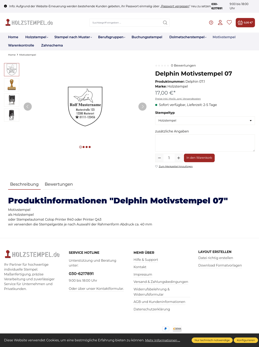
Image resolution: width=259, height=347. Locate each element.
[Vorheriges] (28, 107)
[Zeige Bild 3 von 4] (87, 147)
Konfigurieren (246, 340)
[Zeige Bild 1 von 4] (81, 147)
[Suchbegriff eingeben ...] (125, 23)
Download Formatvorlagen (220, 265)
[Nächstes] (142, 107)
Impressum (143, 274)
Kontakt (140, 267)
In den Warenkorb (199, 158)
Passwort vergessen (175, 6)
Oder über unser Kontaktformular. (96, 289)
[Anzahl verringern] (159, 158)
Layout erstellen (215, 252)
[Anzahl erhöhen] (179, 158)
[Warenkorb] (245, 22)
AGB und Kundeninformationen (159, 302)
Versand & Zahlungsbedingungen (161, 282)
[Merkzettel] (229, 22)
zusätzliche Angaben (172, 131)
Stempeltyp (165, 113)
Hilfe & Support (146, 260)
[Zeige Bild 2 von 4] (84, 147)
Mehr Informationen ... (163, 340)
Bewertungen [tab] (59, 184)
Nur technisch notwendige (212, 340)
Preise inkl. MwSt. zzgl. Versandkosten (178, 98)
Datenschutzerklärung (152, 309)
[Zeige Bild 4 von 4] (90, 147)
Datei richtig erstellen (215, 258)
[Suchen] (165, 23)
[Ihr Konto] (220, 22)
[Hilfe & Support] (210, 22)
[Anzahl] (169, 158)
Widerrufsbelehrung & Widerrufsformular (152, 291)
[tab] (24, 184)
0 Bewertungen (183, 65)
